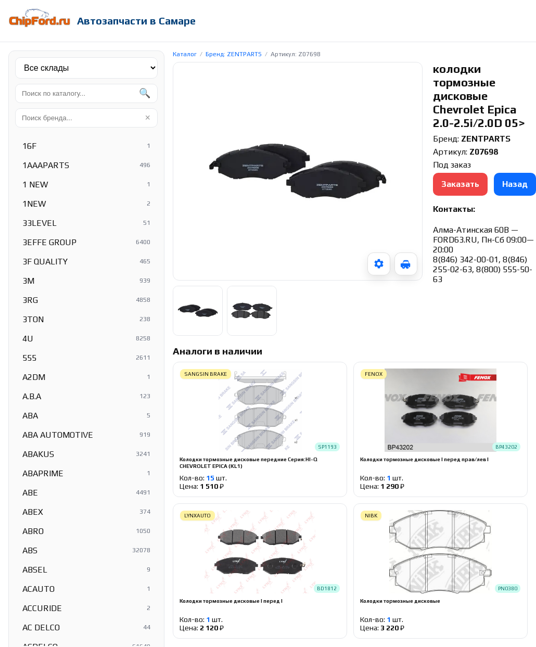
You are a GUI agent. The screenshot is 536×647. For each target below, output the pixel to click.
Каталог (185, 54)
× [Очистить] (147, 117)
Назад (515, 184)
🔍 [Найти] (144, 93)
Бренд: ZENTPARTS (234, 54)
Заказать (460, 184)
